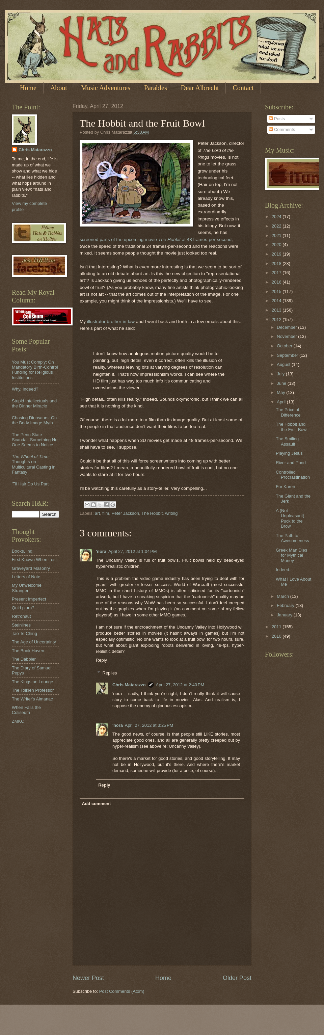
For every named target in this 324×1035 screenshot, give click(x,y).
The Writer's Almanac (32, 698)
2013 (277, 310)
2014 (277, 300)
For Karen (285, 486)
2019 (277, 254)
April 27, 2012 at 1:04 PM (132, 551)
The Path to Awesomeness (292, 538)
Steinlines (21, 625)
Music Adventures (105, 87)
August (284, 364)
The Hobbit (152, 513)
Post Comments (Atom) (121, 991)
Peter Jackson (125, 513)
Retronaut (21, 616)
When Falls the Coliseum (26, 710)
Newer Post (88, 978)
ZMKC (18, 721)
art (97, 513)
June (282, 383)
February (286, 605)
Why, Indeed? (25, 389)
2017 (277, 272)
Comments (282, 129)
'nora (101, 551)
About (58, 87)
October (285, 345)
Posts (277, 118)
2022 (277, 226)
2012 (277, 319)
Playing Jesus (289, 453)
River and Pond (291, 462)
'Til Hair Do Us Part (30, 483)
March (283, 596)
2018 (277, 263)
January (285, 614)
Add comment (96, 803)
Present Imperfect (29, 599)
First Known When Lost (34, 559)
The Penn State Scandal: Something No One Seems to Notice (34, 440)
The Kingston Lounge (32, 681)
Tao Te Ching (24, 633)
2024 (277, 216)
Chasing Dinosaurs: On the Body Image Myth (34, 420)
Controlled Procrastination (293, 475)
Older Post (237, 978)
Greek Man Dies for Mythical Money (291, 555)
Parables (155, 87)
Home (28, 87)
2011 (277, 626)
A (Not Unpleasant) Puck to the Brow (290, 518)
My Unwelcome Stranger (27, 588)
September (288, 355)
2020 (277, 244)
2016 (277, 282)
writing (171, 513)
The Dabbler (24, 659)
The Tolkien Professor (33, 690)
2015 (277, 291)
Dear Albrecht (200, 87)
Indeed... (284, 569)
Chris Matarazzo (129, 684)
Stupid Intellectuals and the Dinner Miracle (34, 403)
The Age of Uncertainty (34, 641)
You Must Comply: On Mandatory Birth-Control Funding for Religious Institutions (35, 370)
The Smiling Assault (287, 441)
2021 (277, 235)
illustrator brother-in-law (111, 321)
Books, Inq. (22, 551)
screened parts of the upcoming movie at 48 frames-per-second (156, 239)
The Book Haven (28, 650)
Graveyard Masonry (31, 568)
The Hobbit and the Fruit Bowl (291, 427)
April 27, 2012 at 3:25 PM (149, 725)
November (287, 336)
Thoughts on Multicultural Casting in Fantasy (34, 464)
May (281, 392)
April (282, 401)
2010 (277, 636)
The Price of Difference (288, 412)
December (287, 327)
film (105, 513)
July (281, 373)
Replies (110, 672)
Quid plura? (23, 607)
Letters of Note (26, 576)
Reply (101, 660)
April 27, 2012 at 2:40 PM (180, 684)
